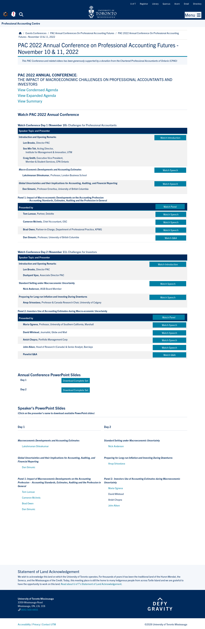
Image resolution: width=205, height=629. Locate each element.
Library (155, 3)
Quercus (166, 3)
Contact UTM (49, 623)
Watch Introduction (170, 137)
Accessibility (24, 623)
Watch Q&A (171, 238)
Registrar (144, 3)
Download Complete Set (75, 380)
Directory (197, 3)
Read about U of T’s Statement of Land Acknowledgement (91, 583)
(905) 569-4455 (29, 609)
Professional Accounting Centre (21, 23)
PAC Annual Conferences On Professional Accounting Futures (82, 33)
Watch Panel (170, 206)
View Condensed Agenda (38, 89)
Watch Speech (170, 170)
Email (186, 3)
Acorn (177, 3)
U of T (133, 3)
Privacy (36, 623)
